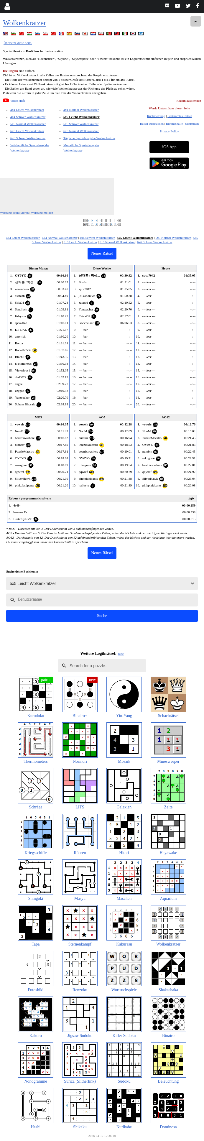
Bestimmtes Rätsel (179, 116)
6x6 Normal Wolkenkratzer (81, 131)
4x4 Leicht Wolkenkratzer (27, 109)
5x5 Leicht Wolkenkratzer (81, 117)
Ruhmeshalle (174, 123)
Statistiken (192, 123)
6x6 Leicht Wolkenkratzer (27, 131)
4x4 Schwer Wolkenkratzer (27, 117)
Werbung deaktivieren (14, 212)
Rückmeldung (156, 116)
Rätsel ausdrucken (152, 123)
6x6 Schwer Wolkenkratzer (27, 138)
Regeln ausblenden (189, 100)
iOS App (169, 147)
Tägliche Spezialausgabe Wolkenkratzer (89, 138)
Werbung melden (42, 212)
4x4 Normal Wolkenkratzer (81, 109)
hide (121, 653)
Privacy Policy (169, 131)
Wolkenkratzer (24, 23)
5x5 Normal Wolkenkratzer (28, 124)
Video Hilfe (17, 100)
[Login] (7, 6)
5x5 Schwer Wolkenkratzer (80, 124)
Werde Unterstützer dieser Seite (169, 108)
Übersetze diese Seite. (18, 43)
